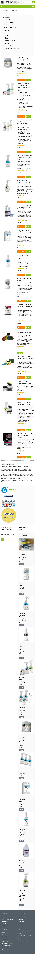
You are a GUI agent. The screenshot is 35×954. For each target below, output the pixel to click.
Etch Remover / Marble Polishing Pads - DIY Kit (24, 332)
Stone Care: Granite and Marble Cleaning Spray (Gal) (24, 232)
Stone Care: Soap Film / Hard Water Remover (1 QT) (25, 256)
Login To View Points (7, 529)
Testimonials (5, 937)
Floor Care (7, 30)
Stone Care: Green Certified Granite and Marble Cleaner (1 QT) (23, 182)
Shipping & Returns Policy (8, 943)
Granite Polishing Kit (23, 381)
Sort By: (3, 13)
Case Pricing (8, 51)
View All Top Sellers (23, 908)
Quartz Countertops (10, 27)
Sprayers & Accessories (11, 48)
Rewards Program (6, 941)
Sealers (6, 35)
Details (21, 564)
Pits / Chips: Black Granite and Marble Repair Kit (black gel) (25, 435)
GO (2, 539)
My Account (20, 919)
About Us (4, 932)
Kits (5, 33)
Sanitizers (7, 43)
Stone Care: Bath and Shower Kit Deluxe (22, 710)
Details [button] (28, 80)
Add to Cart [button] (21, 80)
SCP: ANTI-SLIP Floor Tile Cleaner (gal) (22, 863)
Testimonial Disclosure (7, 945)
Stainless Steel (8, 46)
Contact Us (4, 934)
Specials (4, 923)
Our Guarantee (5, 939)
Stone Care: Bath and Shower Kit (22, 771)
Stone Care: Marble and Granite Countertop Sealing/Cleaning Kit (24, 121)
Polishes (6, 38)
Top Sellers (4, 925)
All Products (8, 20)
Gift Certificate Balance (7, 919)
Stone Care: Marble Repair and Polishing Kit (25, 84)
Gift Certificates (5, 917)
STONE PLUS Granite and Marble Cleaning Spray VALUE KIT (25, 207)
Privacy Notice (5, 949)
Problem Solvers (9, 41)
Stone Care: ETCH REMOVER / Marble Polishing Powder (22, 59)
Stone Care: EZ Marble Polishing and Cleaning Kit (25, 403)
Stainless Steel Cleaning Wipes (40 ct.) (24, 279)
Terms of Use (5, 947)
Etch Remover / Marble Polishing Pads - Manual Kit (26, 357)
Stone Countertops (10, 10)
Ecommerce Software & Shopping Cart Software (23, 941)
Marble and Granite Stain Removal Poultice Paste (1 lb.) (25, 306)
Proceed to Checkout (22, 917)
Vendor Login (21, 921)
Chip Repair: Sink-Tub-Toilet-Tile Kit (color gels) (22, 556)
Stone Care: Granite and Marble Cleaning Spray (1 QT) (25, 157)
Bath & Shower (9, 22)
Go (33, 2)
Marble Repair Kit (27, 70)
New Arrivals (5, 921)
